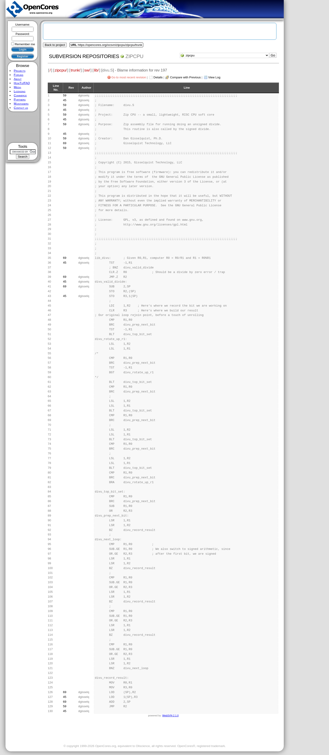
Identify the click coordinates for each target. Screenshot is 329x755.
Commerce (20, 95)
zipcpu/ (61, 70)
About (17, 79)
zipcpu (134, 56)
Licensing (19, 91)
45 (64, 100)
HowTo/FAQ (22, 83)
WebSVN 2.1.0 (170, 715)
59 (64, 95)
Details (158, 77)
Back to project (55, 45)
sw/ (87, 70)
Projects (19, 70)
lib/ (96, 70)
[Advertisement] (22, 127)
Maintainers (21, 103)
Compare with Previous (185, 77)
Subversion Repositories (84, 56)
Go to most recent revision (128, 77)
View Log (214, 77)
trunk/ (75, 70)
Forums (18, 75)
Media (17, 87)
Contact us (21, 107)
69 (64, 143)
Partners (20, 99)
